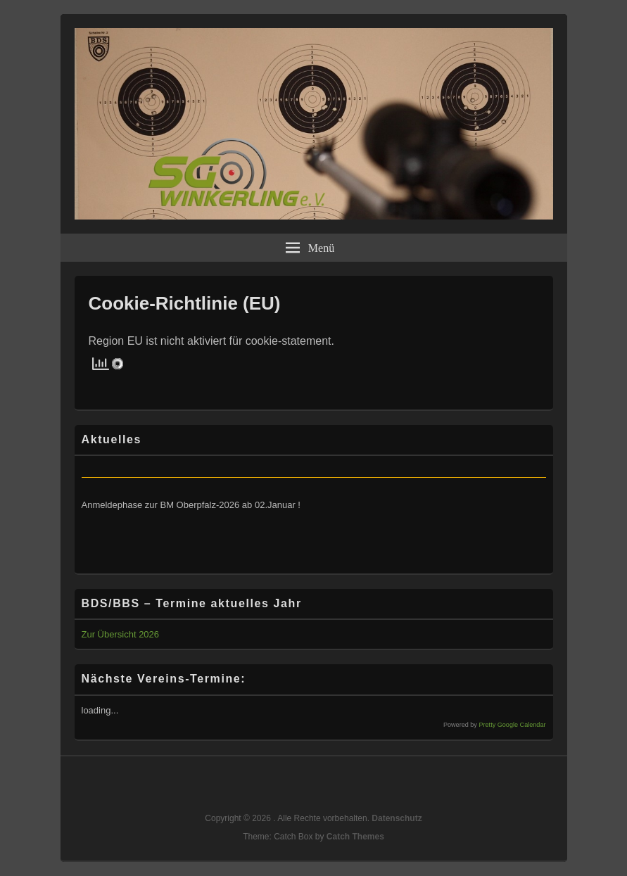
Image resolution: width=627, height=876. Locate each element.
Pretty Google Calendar (512, 724)
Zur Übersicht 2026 (121, 634)
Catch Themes (355, 837)
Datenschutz (397, 818)
